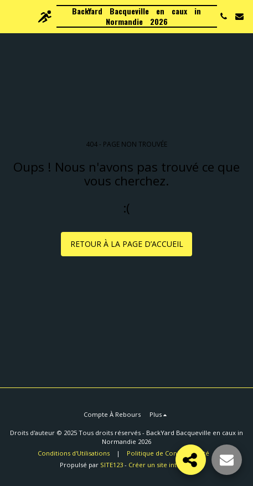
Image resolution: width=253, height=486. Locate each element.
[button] (12, 15)
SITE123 (111, 465)
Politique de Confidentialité (168, 453)
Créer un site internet (160, 465)
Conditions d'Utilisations (74, 453)
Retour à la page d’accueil (126, 244)
